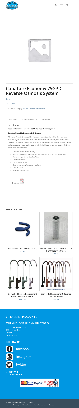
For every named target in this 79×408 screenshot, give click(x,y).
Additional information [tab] (29, 119)
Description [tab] (13, 119)
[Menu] (61, 5)
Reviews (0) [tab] (46, 119)
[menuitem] (55, 5)
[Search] (55, 5)
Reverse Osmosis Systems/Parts (34, 109)
